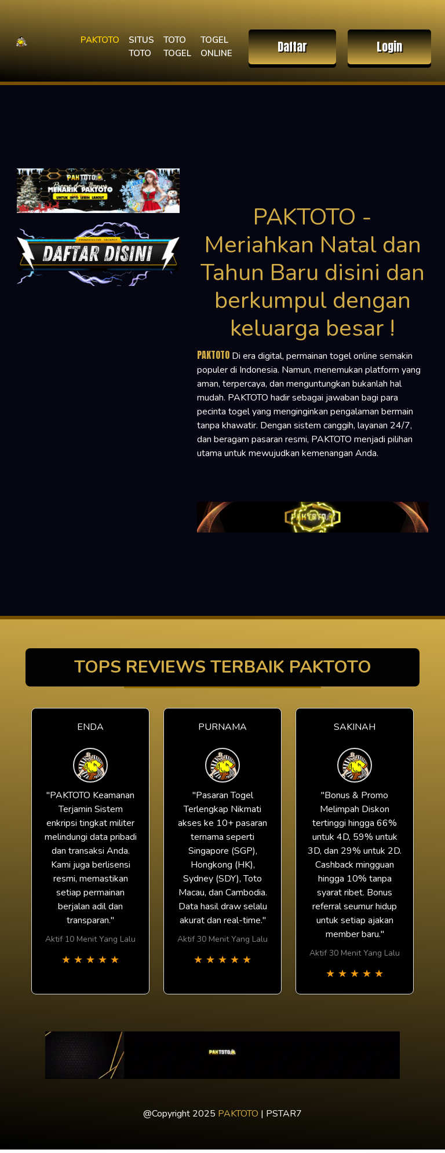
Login (389, 47)
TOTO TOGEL (177, 46)
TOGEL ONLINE (216, 46)
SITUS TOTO (141, 46)
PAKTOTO (100, 40)
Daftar (292, 47)
